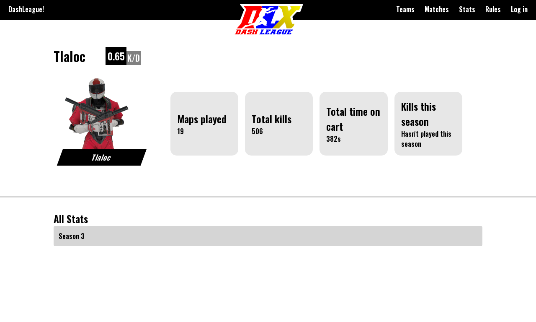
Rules (493, 9)
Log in (519, 9)
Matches (437, 9)
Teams (405, 9)
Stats (467, 9)
